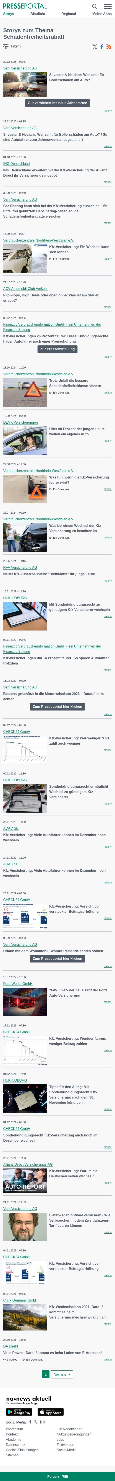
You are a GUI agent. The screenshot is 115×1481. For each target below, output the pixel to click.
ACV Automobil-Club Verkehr (25, 289)
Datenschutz (15, 1445)
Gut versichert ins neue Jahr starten (57, 103)
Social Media (67, 1450)
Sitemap (12, 1455)
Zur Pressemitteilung (57, 349)
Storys (8, 14)
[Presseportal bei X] (34, 1422)
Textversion (65, 1445)
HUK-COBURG (15, 598)
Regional (68, 14)
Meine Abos (102, 14)
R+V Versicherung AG (20, 567)
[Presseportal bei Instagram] (41, 1422)
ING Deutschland (16, 164)
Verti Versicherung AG (20, 68)
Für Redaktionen (69, 1429)
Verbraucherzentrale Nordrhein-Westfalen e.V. (38, 240)
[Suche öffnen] (94, 6)
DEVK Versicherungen (20, 422)
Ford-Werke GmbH (18, 984)
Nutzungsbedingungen (74, 1434)
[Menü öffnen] (108, 6)
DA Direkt (10, 1346)
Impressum (14, 1429)
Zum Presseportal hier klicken (57, 706)
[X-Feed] (95, 47)
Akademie (13, 1439)
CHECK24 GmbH (16, 732)
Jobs (60, 1439)
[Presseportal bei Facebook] (29, 1422)
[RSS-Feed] (109, 47)
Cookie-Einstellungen (22, 1450)
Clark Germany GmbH (20, 1300)
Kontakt (12, 1434)
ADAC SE (10, 828)
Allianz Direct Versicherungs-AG (28, 1164)
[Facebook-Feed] (102, 47)
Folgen (57, 1476)
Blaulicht (37, 14)
